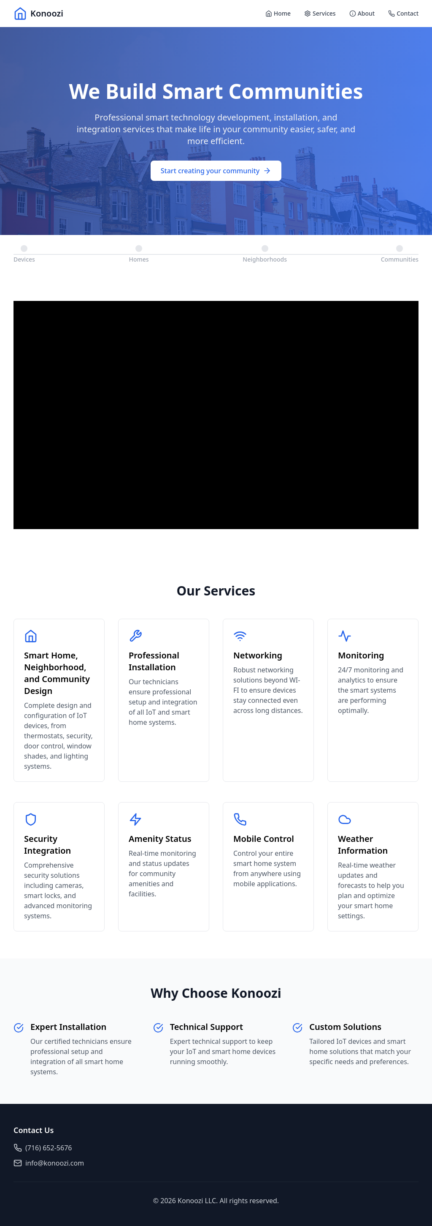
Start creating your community (216, 170)
